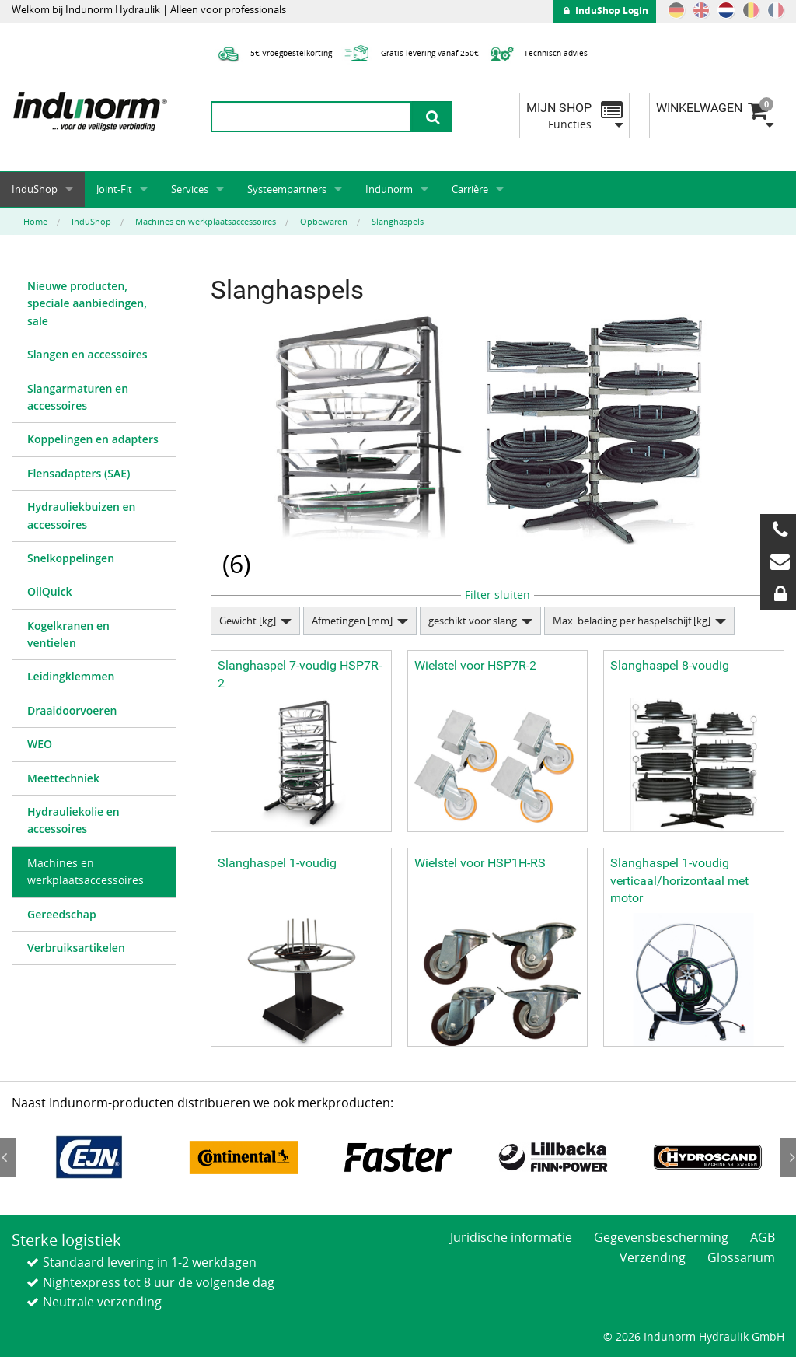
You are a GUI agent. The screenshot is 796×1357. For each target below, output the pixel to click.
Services (189, 189)
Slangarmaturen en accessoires (77, 397)
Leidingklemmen (71, 676)
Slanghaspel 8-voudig (669, 665)
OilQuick (49, 591)
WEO (39, 743)
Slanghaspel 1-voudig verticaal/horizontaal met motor (679, 880)
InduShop (35, 189)
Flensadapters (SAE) (79, 473)
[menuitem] (94, 304)
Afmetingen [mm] (352, 621)
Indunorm (389, 189)
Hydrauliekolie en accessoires (73, 820)
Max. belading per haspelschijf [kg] (631, 621)
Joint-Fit (114, 189)
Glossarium (741, 1257)
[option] (89, 1158)
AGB (762, 1237)
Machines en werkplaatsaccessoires (85, 871)
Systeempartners (286, 189)
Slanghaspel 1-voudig (277, 862)
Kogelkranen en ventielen (68, 634)
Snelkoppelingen (70, 558)
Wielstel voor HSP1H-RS (480, 862)
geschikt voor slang (472, 621)
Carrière (470, 189)
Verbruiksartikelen (76, 947)
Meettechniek (63, 778)
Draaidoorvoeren (72, 710)
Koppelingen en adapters (93, 439)
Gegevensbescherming (661, 1237)
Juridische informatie (511, 1237)
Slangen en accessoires (87, 354)
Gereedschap (61, 914)
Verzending (653, 1257)
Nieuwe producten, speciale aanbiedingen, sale (87, 303)
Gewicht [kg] (247, 621)
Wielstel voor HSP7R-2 (475, 665)
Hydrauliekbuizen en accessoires (81, 515)
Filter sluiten (497, 594)
